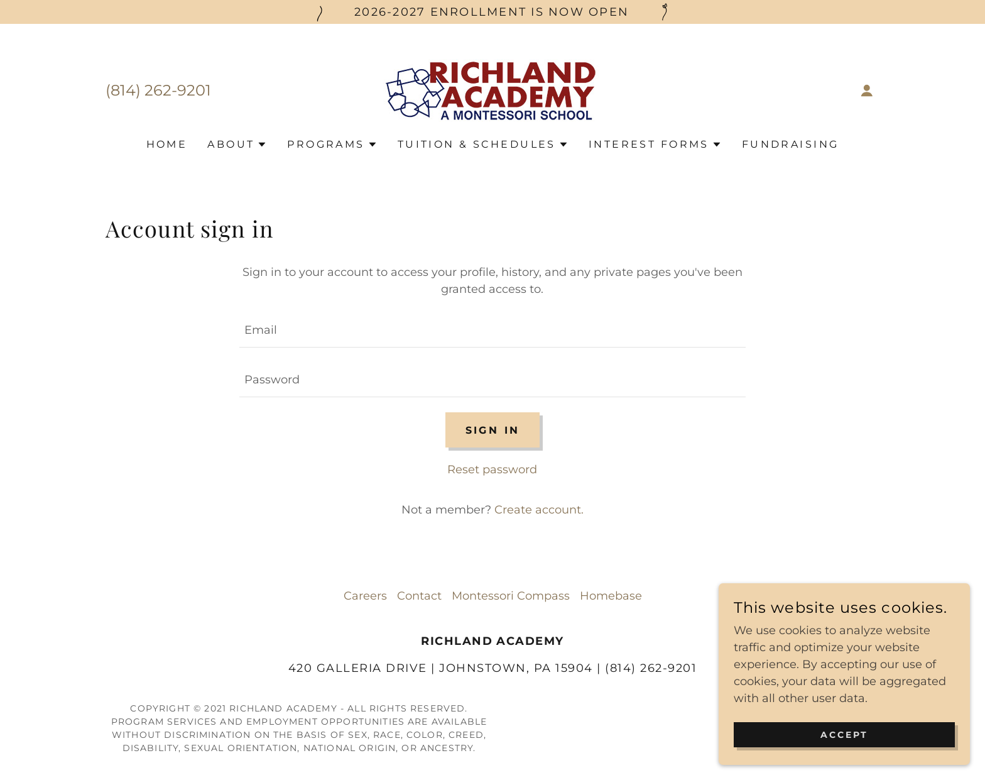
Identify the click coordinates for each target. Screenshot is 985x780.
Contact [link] (419, 596)
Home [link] (167, 144)
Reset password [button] (492, 469)
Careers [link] (365, 596)
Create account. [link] (539, 510)
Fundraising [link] (790, 144)
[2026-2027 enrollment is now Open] (492, 12)
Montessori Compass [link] (511, 596)
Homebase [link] (611, 596)
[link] (492, 90)
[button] (866, 90)
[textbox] (492, 330)
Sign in (492, 430)
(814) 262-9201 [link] (158, 90)
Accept (844, 752)
